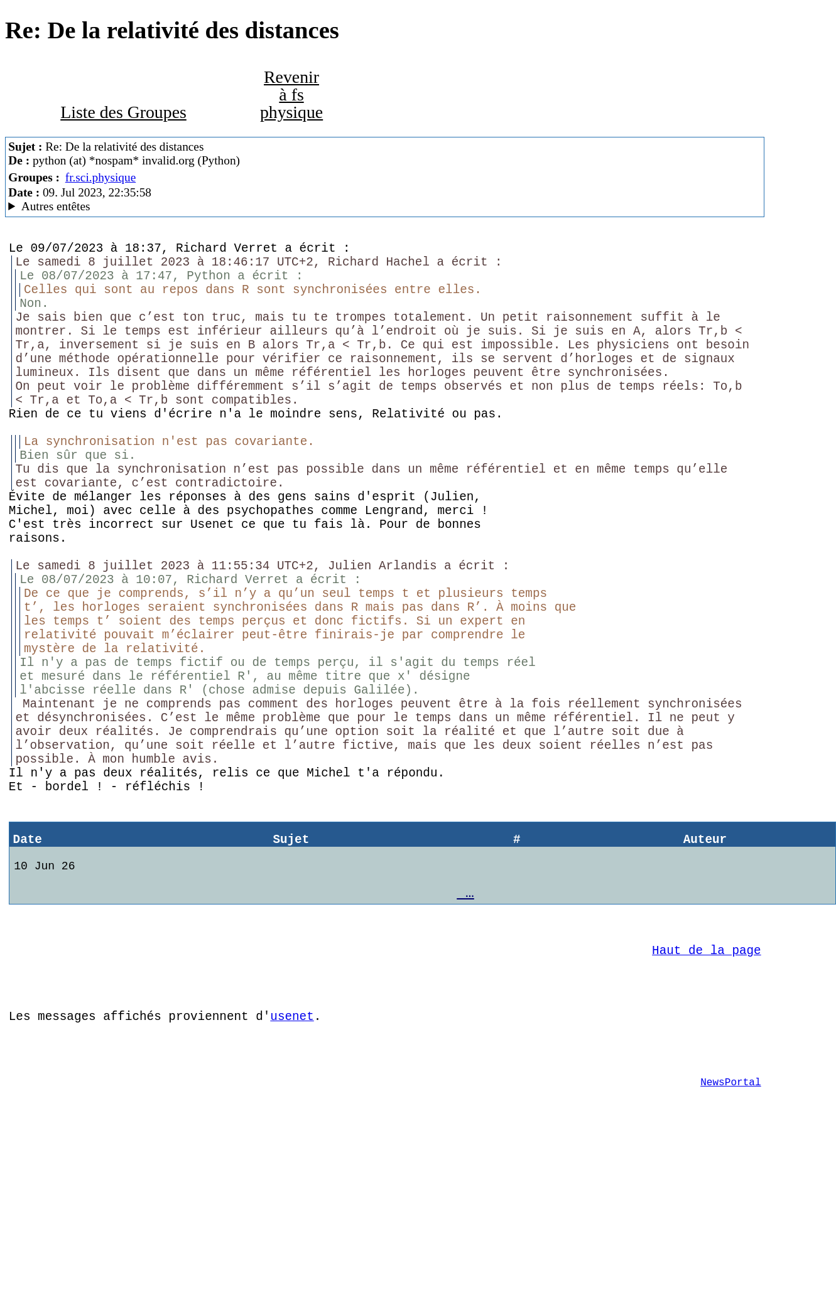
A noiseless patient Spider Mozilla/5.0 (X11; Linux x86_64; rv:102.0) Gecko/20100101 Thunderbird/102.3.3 (384, 206)
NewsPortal (730, 1248)
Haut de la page (706, 1096)
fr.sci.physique (100, 177)
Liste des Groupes (123, 112)
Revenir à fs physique (291, 94)
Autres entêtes (55, 206)
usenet (291, 1172)
